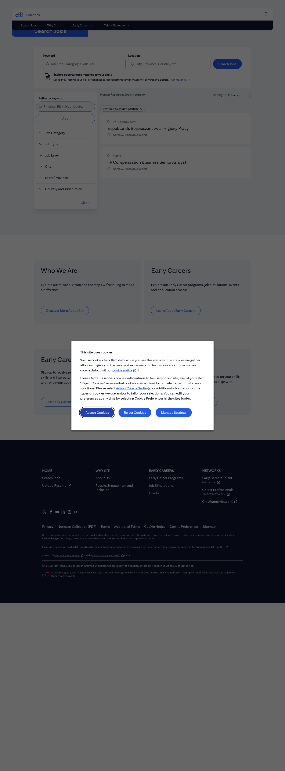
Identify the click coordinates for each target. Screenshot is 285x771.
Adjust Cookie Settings (133, 389)
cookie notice (122, 371)
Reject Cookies (135, 413)
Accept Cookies (97, 413)
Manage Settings (173, 413)
